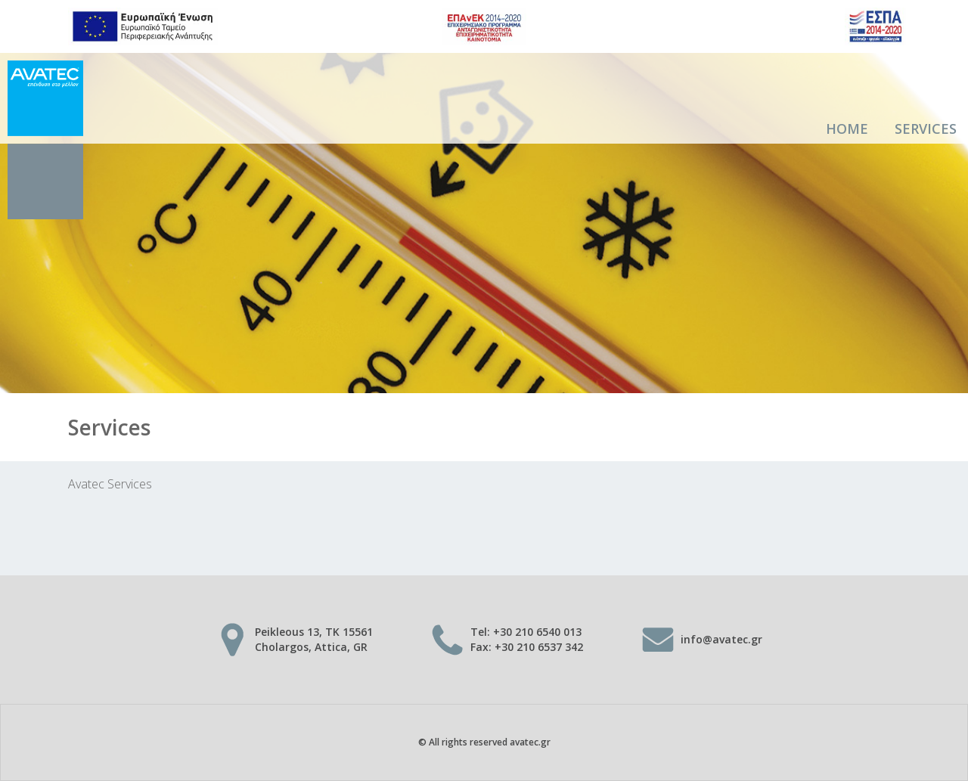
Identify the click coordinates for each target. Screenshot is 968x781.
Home (847, 128)
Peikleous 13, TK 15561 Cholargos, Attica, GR (314, 639)
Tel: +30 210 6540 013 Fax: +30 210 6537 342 (526, 639)
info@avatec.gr (721, 639)
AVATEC (45, 139)
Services (926, 128)
